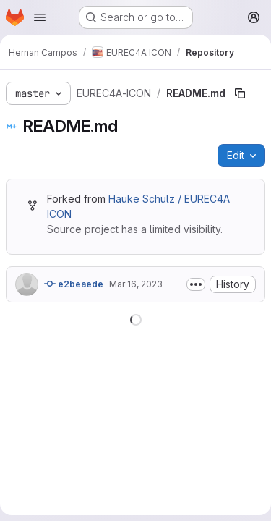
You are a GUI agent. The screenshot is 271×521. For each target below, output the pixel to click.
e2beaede (73, 283)
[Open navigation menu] (39, 17)
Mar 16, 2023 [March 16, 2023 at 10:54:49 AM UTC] (136, 284)
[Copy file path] (239, 93)
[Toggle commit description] (195, 284)
